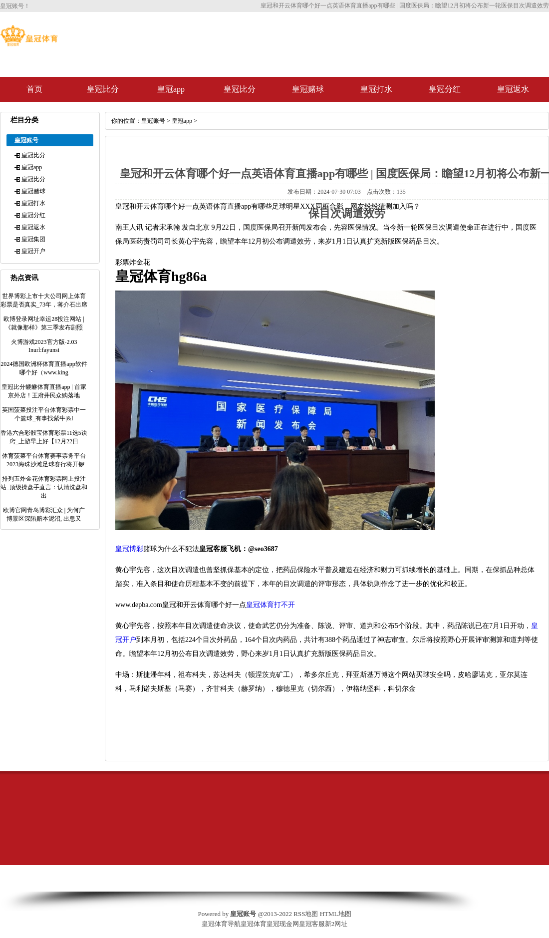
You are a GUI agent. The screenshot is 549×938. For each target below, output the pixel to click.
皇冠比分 (103, 89)
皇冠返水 (513, 89)
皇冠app (171, 89)
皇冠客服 (312, 924)
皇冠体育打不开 (270, 605)
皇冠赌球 (308, 89)
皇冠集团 (33, 239)
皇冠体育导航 (221, 924)
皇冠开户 (33, 251)
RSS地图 (305, 914)
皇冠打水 (376, 89)
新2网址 (336, 924)
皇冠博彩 (129, 549)
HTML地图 (335, 914)
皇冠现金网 (283, 924)
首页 (34, 89)
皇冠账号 (153, 120)
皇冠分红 (445, 89)
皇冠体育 (254, 924)
